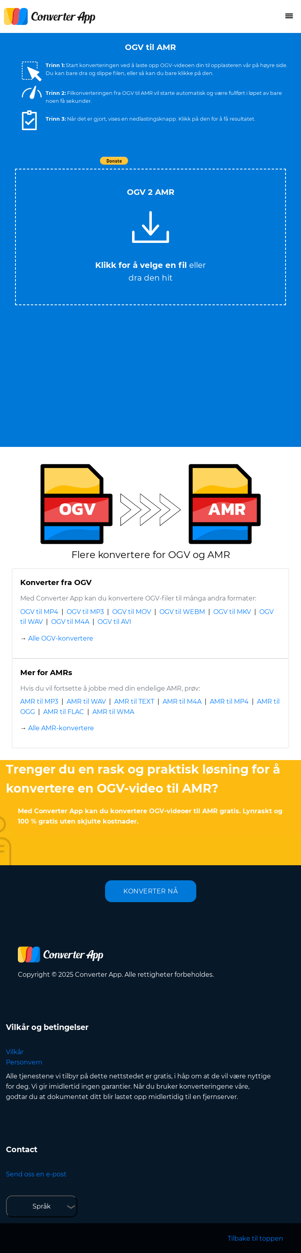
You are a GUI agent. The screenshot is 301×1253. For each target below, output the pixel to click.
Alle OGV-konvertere (60, 638)
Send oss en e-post (36, 1174)
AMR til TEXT (134, 701)
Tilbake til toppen (255, 1238)
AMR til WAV (86, 701)
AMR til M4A (182, 701)
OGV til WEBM (182, 612)
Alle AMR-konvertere (61, 728)
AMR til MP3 (39, 701)
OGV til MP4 (39, 612)
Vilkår (14, 1052)
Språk (42, 1206)
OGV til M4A (70, 622)
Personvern (24, 1062)
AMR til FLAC (63, 712)
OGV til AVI (114, 622)
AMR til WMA (113, 712)
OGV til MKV (232, 612)
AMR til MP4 (229, 701)
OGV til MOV (131, 612)
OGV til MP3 (85, 612)
